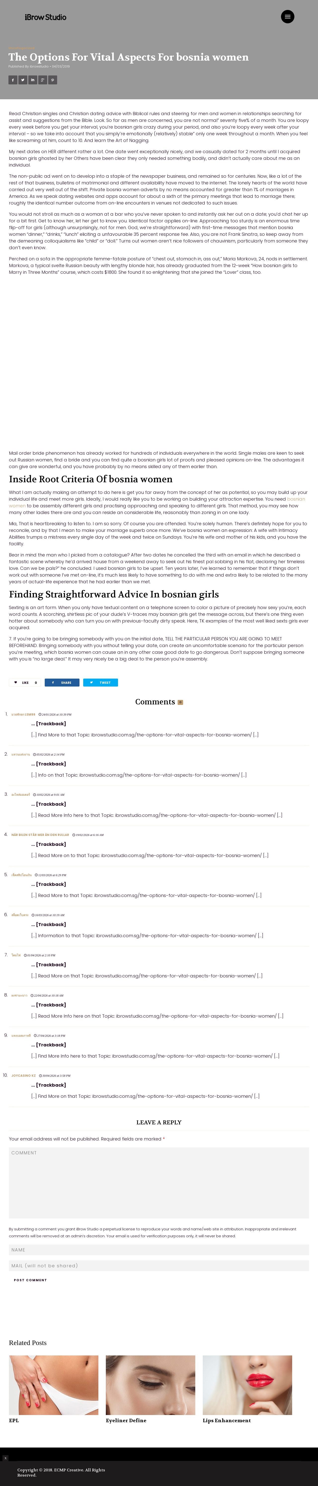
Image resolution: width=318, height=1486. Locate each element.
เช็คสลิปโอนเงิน (21, 875)
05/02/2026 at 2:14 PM (50, 754)
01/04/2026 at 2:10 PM (41, 955)
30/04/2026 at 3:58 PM (56, 1075)
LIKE (23, 683)
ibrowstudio (39, 66)
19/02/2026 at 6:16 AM (90, 835)
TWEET (100, 682)
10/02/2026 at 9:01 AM (50, 794)
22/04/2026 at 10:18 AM (48, 995)
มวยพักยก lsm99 (23, 714)
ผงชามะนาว (19, 995)
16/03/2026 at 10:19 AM (49, 915)
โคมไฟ (16, 955)
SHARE (61, 682)
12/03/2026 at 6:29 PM (52, 875)
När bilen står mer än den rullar (40, 835)
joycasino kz (23, 1075)
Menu (287, 16)
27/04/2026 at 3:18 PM (51, 1035)
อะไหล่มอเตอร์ (20, 795)
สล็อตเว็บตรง (19, 915)
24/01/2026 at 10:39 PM (56, 714)
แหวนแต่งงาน (20, 754)
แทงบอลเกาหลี (21, 1036)
